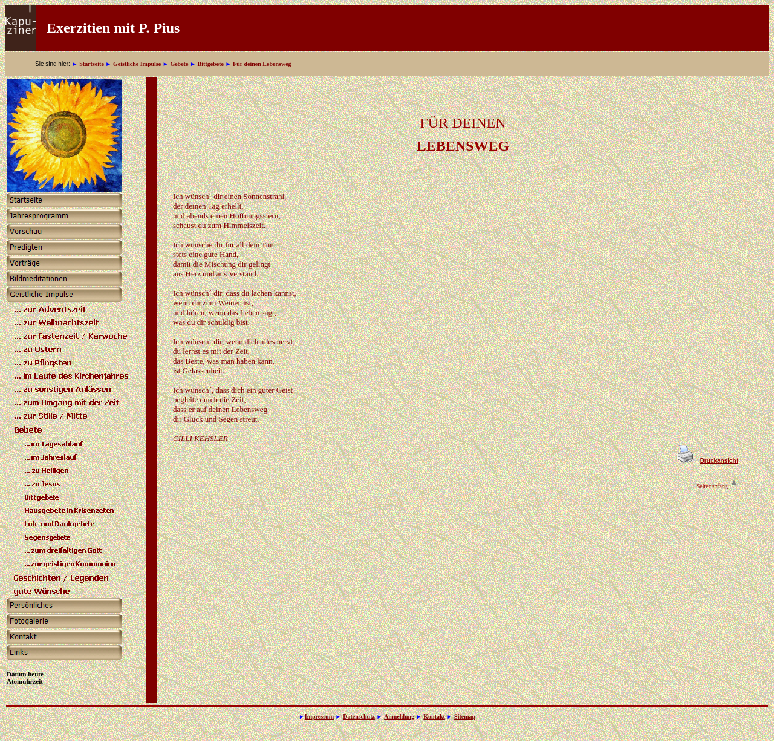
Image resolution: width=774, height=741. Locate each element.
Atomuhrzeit (25, 681)
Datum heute (25, 673)
